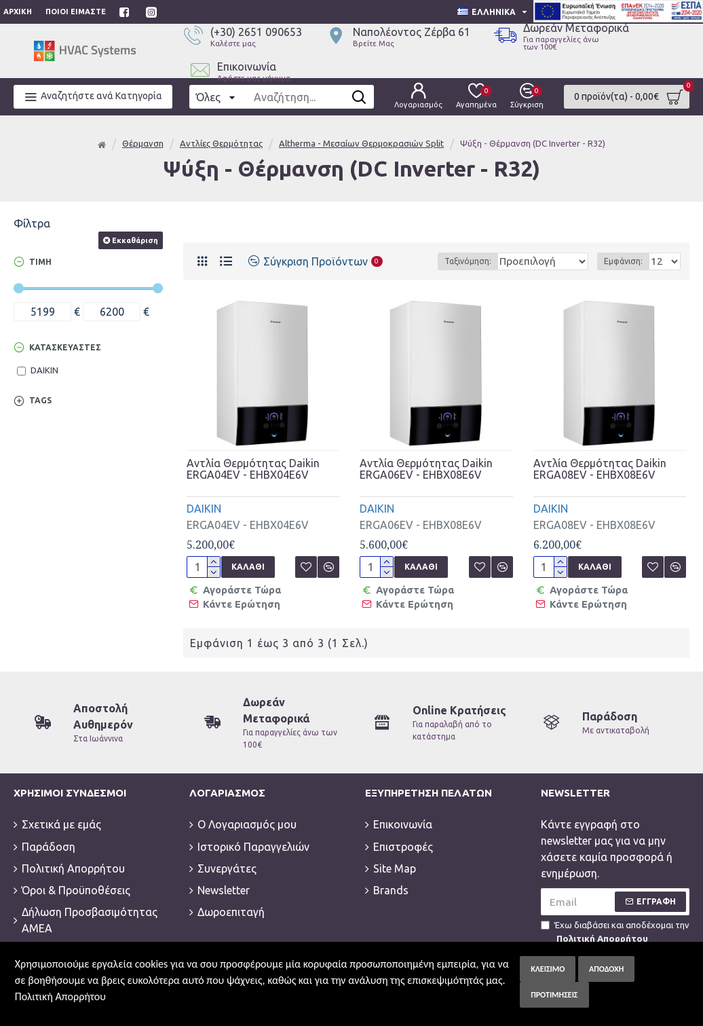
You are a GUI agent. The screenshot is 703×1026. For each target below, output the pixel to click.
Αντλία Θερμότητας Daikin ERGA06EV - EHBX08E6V (426, 469)
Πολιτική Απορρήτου (60, 996)
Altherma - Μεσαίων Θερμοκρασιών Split (361, 143)
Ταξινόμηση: (446, 261)
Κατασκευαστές (65, 347)
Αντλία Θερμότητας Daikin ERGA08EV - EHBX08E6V (599, 469)
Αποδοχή (606, 969)
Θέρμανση (143, 143)
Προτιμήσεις (554, 995)
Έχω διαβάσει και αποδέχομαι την (615, 928)
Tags (40, 400)
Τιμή (40, 261)
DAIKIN (204, 508)
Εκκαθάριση (135, 240)
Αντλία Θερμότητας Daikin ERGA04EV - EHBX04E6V (253, 469)
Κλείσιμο (548, 969)
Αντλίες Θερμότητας (221, 143)
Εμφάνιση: (627, 261)
